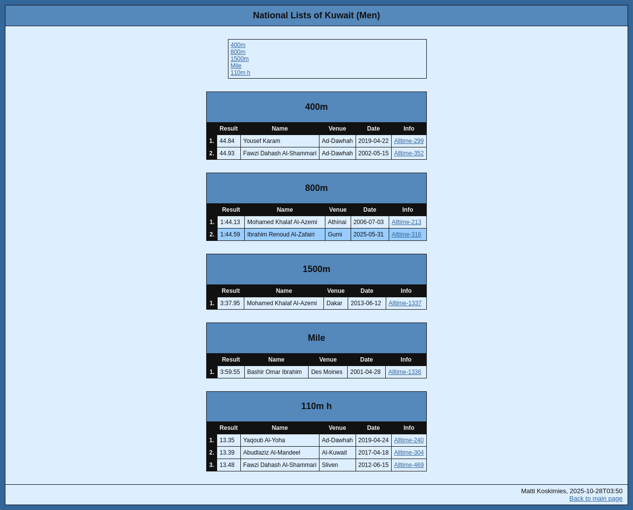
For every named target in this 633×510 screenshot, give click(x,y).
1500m (239, 58)
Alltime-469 (409, 465)
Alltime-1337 (405, 303)
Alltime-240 (409, 440)
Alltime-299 (409, 141)
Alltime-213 (406, 222)
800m (237, 51)
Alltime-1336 (404, 372)
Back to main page (596, 498)
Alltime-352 (409, 153)
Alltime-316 (406, 234)
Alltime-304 (409, 452)
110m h (240, 72)
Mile (235, 65)
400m (237, 45)
